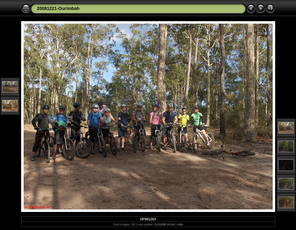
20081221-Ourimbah (58, 8)
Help (180, 224)
